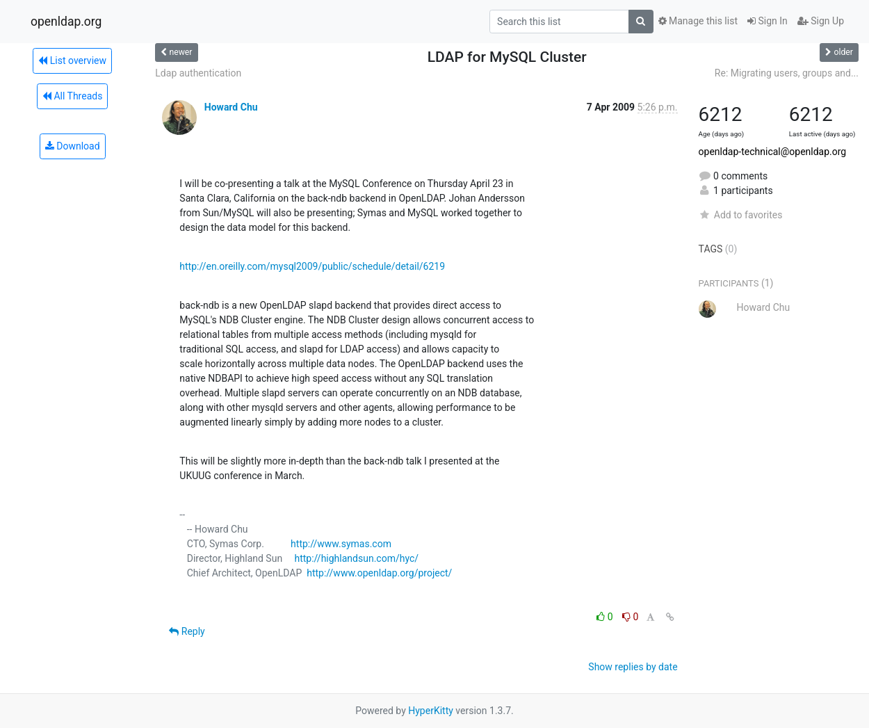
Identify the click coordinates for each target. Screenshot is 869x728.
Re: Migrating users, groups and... (787, 73)
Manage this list (698, 20)
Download (72, 146)
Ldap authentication (198, 73)
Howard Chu (231, 107)
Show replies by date (632, 666)
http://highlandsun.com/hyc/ (356, 558)
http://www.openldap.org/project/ (379, 573)
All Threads (72, 96)
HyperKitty (430, 710)
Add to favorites (741, 214)
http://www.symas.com (341, 543)
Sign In (767, 20)
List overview (72, 60)
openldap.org (66, 22)
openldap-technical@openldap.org (773, 151)
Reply (186, 631)
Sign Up (820, 20)
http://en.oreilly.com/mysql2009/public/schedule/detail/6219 (312, 266)
